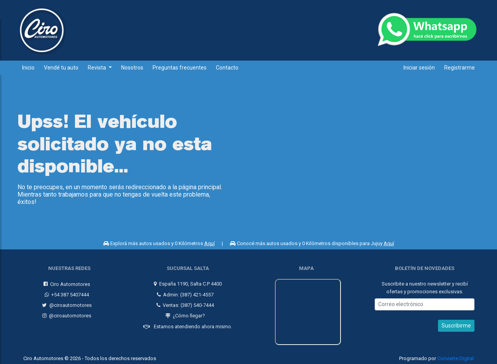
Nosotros (132, 67)
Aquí (209, 243)
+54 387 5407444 (65, 292)
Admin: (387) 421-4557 (184, 292)
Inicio (28, 67)
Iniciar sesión (419, 67)
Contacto (227, 67)
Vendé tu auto (61, 67)
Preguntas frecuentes (180, 67)
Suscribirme (456, 323)
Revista (97, 67)
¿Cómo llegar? (184, 314)
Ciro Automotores (65, 282)
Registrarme (459, 67)
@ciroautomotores (66, 303)
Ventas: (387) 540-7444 (184, 303)
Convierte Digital (455, 356)
